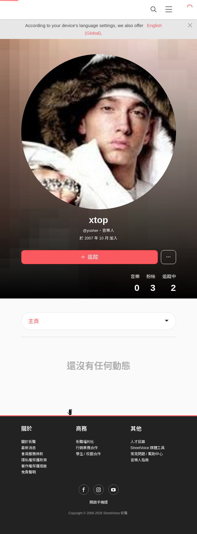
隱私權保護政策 (34, 460)
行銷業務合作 (87, 448)
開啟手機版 (99, 502)
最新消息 (28, 448)
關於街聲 (28, 442)
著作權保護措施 (34, 466)
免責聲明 (28, 472)
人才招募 (138, 442)
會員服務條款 (32, 454)
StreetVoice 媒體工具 (148, 448)
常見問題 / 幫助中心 (147, 454)
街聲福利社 (85, 442)
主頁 (33, 321)
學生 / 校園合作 (88, 454)
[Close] (190, 25)
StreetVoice (46, 9)
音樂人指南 (140, 460)
